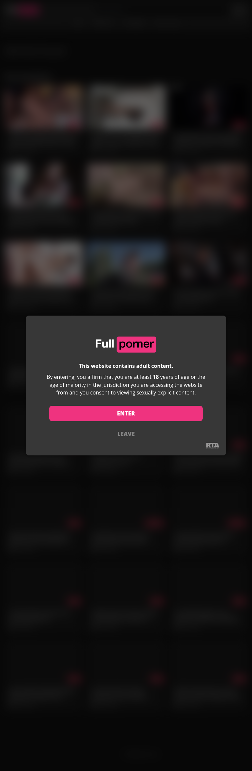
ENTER (126, 413)
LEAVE (126, 434)
